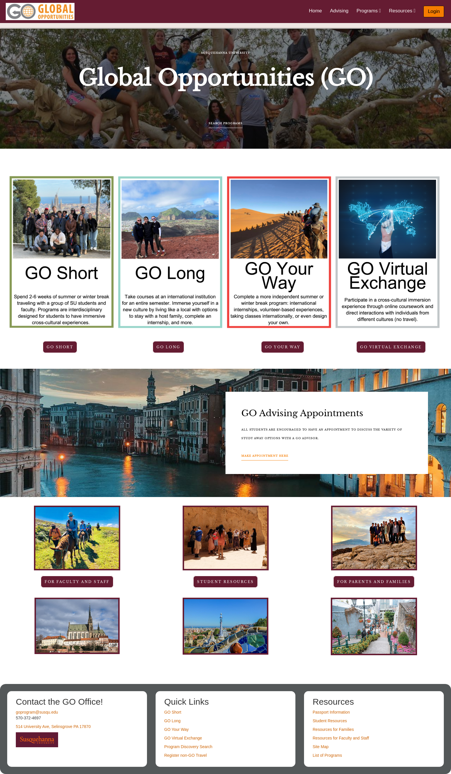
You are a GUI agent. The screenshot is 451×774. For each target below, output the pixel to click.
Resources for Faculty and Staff (341, 738)
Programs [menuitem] (369, 11)
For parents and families (374, 582)
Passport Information (331, 712)
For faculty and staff (77, 582)
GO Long (168, 347)
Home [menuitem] (315, 11)
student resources (225, 582)
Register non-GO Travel (185, 755)
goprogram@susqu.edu (37, 712)
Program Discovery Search (188, 746)
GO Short (60, 347)
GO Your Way (283, 347)
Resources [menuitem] (402, 11)
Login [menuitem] (434, 11)
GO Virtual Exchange (391, 347)
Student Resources (330, 720)
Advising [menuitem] (339, 11)
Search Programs (225, 123)
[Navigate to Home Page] (40, 11)
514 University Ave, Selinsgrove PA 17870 (53, 726)
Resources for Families (333, 729)
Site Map (320, 746)
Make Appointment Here (264, 455)
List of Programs (327, 755)
